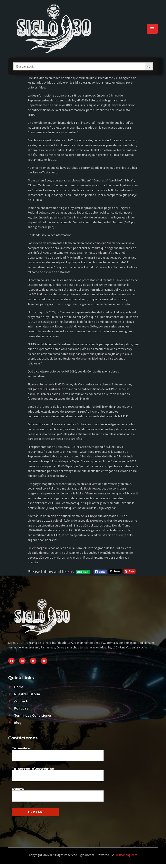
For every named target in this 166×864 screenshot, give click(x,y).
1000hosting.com (125, 855)
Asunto (58, 794)
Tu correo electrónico (58, 774)
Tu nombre (58, 754)
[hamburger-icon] (152, 29)
